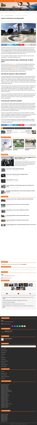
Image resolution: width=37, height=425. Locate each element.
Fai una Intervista (4, 374)
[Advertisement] (18, 236)
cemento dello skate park (9, 128)
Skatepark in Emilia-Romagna (6, 390)
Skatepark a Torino (4, 421)
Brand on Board (3, 348)
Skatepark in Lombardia (5, 394)
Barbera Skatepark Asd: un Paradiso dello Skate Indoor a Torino (13, 303)
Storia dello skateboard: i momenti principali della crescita (17, 215)
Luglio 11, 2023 (17, 160)
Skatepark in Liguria (4, 393)
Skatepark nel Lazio (4, 392)
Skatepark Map (7, 9)
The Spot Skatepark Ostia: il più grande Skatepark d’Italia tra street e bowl (21, 224)
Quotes (2, 355)
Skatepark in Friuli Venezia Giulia (6, 391)
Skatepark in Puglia (4, 399)
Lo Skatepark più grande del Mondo (18, 149)
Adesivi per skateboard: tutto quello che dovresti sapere (17, 220)
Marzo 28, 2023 (4, 21)
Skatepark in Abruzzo (4, 385)
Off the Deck (24, 9)
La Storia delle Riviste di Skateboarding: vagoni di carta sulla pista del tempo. (20, 186)
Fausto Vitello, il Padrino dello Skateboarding (15, 168)
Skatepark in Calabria (4, 387)
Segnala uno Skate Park (5, 376)
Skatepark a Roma (4, 419)
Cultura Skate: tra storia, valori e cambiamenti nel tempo (17, 209)
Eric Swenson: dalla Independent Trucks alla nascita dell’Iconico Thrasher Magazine (20, 191)
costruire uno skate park (20, 128)
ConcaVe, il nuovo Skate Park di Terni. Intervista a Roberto (17, 204)
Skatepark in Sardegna (5, 400)
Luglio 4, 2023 (9, 181)
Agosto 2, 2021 (9, 221)
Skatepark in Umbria (4, 404)
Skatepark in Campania (5, 389)
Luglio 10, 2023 (9, 170)
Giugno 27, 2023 (9, 187)
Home (2, 9)
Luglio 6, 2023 (9, 175)
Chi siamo (2, 371)
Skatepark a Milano (4, 416)
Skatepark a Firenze (4, 415)
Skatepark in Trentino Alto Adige (6, 403)
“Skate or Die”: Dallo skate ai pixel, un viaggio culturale (17, 174)
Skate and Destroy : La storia (12, 179)
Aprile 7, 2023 (9, 200)
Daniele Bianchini (8, 338)
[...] (26, 165)
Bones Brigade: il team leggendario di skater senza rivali (25, 157)
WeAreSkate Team (11, 21)
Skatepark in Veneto (4, 407)
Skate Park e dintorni (19, 21)
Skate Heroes (3, 359)
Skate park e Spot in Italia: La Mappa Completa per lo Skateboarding (19, 198)
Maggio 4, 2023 (9, 211)
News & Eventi (31, 9)
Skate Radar (3, 362)
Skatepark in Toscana (4, 402)
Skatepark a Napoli (4, 417)
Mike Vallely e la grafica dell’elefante (8, 302)
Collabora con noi (4, 373)
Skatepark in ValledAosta (5, 406)
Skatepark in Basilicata (5, 386)
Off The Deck (4, 154)
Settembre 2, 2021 (9, 225)
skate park (13, 64)
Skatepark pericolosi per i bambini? (30, 149)
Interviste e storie (15, 9)
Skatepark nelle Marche (5, 395)
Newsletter (3, 378)
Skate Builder (3, 357)
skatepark (29, 128)
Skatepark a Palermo (4, 418)
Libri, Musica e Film (4, 350)
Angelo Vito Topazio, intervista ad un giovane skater (6, 149)
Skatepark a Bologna (4, 414)
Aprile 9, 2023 (9, 205)
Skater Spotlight (3, 366)
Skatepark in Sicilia (4, 401)
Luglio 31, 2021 (9, 216)
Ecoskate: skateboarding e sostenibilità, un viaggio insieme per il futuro (14, 300)
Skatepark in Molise (4, 397)
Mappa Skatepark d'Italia (5, 384)
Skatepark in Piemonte (5, 398)
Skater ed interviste (4, 364)
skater (4, 80)
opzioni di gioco (15, 68)
